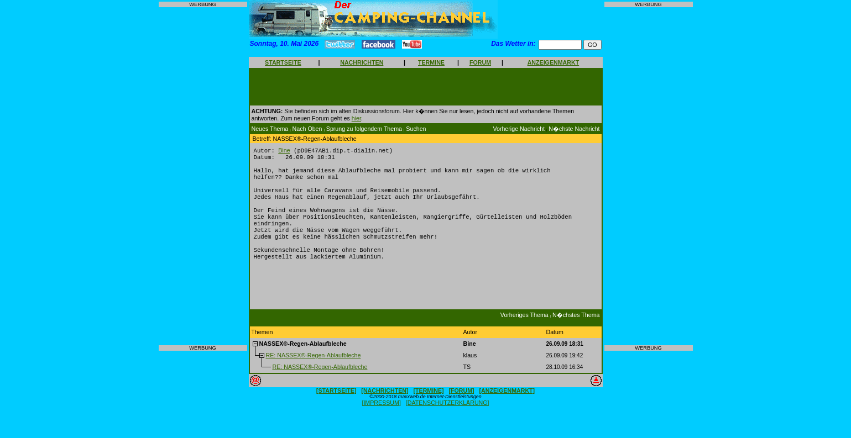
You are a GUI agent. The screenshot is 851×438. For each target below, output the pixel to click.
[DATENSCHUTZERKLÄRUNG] (447, 422)
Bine (284, 150)
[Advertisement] (203, 176)
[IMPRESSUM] (381, 422)
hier (356, 118)
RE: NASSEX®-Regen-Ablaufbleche (313, 374)
